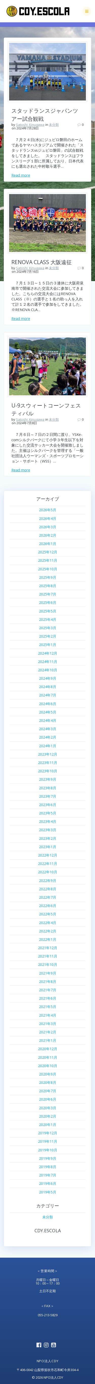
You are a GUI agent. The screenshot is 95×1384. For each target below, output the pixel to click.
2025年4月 (47, 619)
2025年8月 (47, 585)
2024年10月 (47, 670)
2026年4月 (47, 518)
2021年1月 (47, 1040)
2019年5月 (47, 1192)
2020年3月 (47, 1107)
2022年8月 (47, 888)
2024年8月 (47, 686)
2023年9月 (47, 779)
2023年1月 (47, 846)
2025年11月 (47, 560)
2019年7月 (47, 1175)
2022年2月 (47, 931)
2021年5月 (47, 1006)
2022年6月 (47, 905)
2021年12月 (47, 947)
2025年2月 (47, 636)
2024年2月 (47, 737)
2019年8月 (47, 1166)
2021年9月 (47, 973)
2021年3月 (47, 1023)
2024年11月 (47, 661)
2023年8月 (47, 787)
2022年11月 (47, 863)
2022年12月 (47, 855)
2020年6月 (47, 1099)
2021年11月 (47, 956)
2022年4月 (47, 922)
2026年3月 (47, 526)
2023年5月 (47, 813)
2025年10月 (47, 569)
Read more (20, 175)
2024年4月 (47, 720)
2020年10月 (47, 1065)
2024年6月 (47, 703)
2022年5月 (47, 914)
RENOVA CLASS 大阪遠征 (41, 262)
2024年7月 (47, 695)
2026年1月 (47, 543)
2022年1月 (47, 939)
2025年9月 (47, 577)
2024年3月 (47, 728)
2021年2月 (47, 1032)
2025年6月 (47, 602)
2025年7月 (47, 594)
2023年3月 (47, 829)
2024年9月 (47, 678)
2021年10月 (47, 964)
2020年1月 (47, 1124)
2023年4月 (47, 821)
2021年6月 (47, 998)
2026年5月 (47, 509)
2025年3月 (47, 627)
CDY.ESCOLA (47, 1230)
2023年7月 (47, 796)
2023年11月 (47, 762)
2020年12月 (47, 1048)
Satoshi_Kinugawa (30, 124)
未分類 (54, 124)
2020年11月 (47, 1057)
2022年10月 (47, 871)
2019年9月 (47, 1158)
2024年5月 (47, 712)
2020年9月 (47, 1074)
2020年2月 (47, 1116)
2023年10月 (47, 770)
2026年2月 (47, 535)
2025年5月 (47, 611)
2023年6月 (47, 804)
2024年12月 (47, 653)
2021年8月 (47, 981)
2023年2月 (47, 838)
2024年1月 (47, 745)
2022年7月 (47, 897)
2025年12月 (47, 552)
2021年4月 (47, 1015)
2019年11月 (47, 1141)
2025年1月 (47, 644)
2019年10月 (47, 1150)
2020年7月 (47, 1090)
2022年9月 (47, 880)
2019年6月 (47, 1183)
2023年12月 (47, 754)
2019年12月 (47, 1133)
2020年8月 (47, 1082)
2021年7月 (47, 989)
